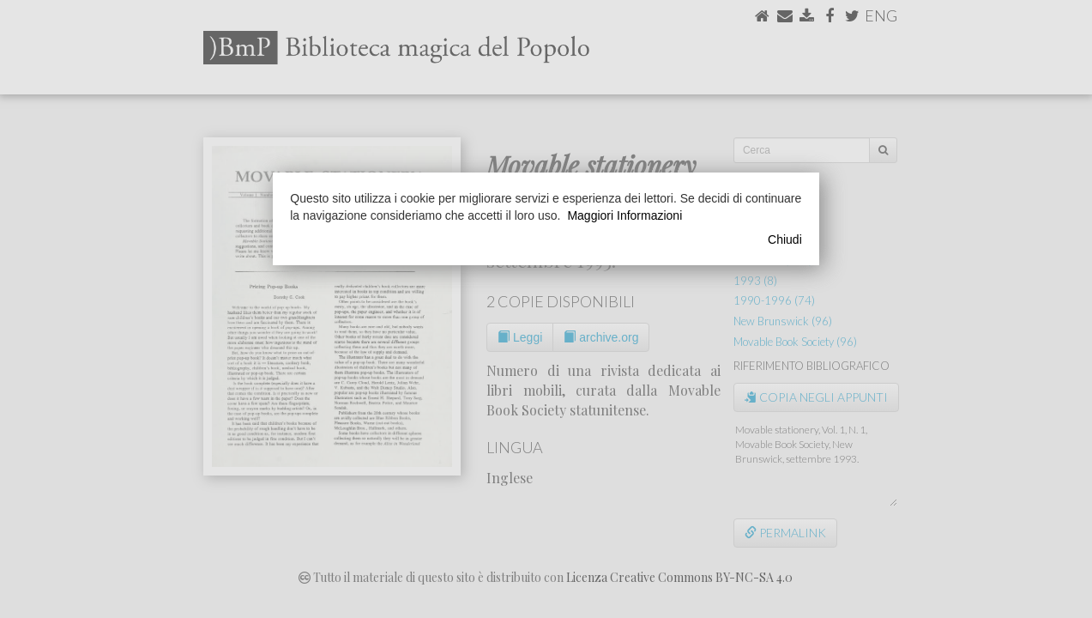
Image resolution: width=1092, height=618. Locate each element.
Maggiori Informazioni (624, 215)
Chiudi (785, 239)
